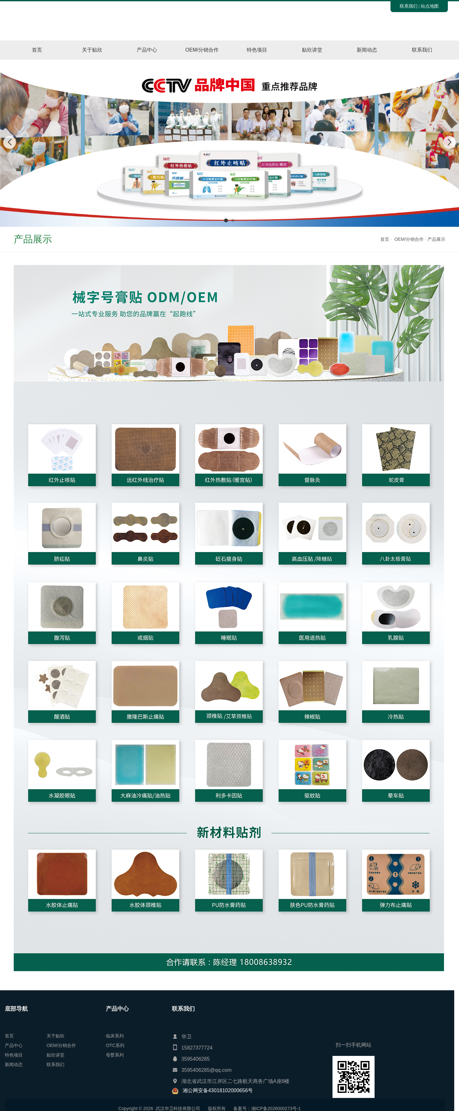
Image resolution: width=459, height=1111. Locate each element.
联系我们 (409, 6)
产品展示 (436, 239)
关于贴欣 (92, 50)
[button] (226, 220)
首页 (37, 50)
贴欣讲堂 (312, 50)
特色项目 (257, 50)
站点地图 (430, 6)
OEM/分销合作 (202, 50)
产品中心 (147, 50)
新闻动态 (367, 50)
